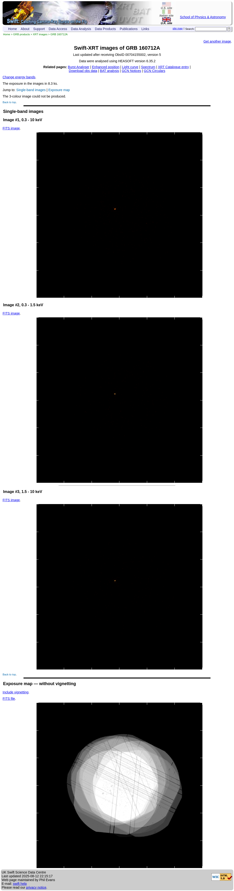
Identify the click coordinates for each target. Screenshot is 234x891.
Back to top (9, 102)
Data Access (58, 29)
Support (39, 29)
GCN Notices (131, 71)
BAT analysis (109, 71)
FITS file (9, 698)
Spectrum (148, 67)
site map (178, 28)
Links (145, 29)
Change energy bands (19, 77)
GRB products (21, 34)
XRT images (40, 34)
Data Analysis (81, 29)
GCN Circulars (154, 71)
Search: (190, 28)
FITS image (11, 128)
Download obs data (83, 71)
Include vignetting (15, 692)
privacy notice (36, 887)
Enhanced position (105, 67)
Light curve (130, 67)
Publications (129, 29)
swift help (20, 884)
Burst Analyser (78, 67)
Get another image (217, 41)
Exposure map (59, 90)
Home (12, 29)
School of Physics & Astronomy (203, 17)
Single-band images (31, 90)
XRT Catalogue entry (173, 67)
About (25, 29)
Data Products (105, 29)
